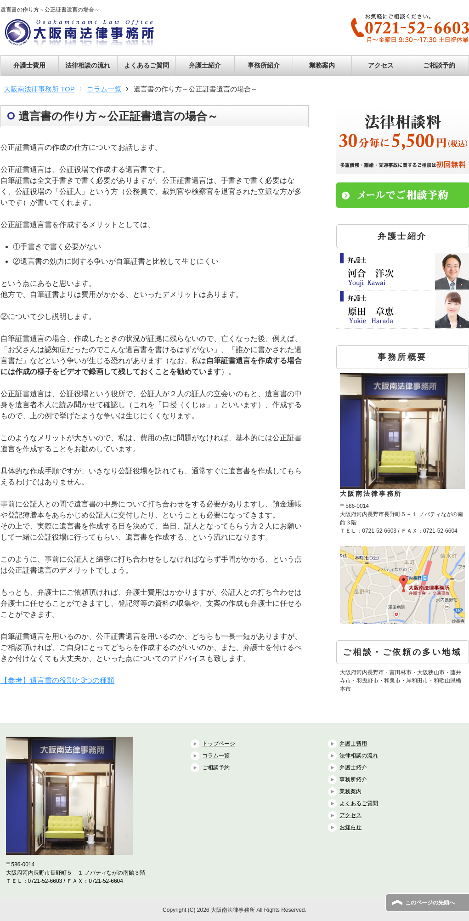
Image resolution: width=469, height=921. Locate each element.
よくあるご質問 (146, 65)
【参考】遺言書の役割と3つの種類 (57, 680)
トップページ (218, 743)
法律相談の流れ (87, 65)
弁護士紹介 (205, 65)
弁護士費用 (29, 65)
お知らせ (350, 827)
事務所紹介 (264, 65)
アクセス (381, 65)
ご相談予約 (439, 65)
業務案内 (322, 65)
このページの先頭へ (430, 902)
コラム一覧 (216, 755)
